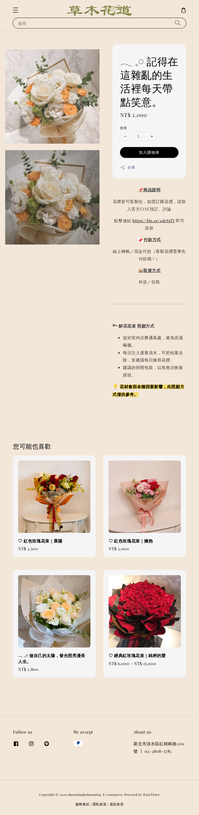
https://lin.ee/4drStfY (153, 220)
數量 (123, 128)
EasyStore (151, 794)
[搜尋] (177, 23)
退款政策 (117, 804)
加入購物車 (149, 152)
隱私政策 (100, 804)
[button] (15, 10)
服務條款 (82, 804)
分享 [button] (127, 167)
